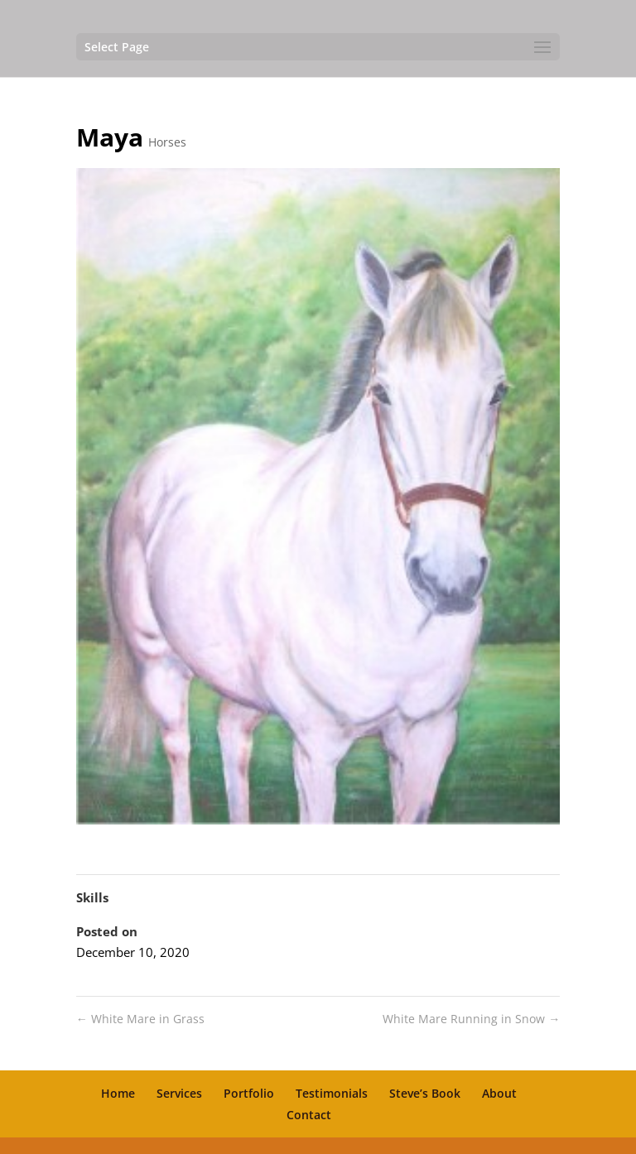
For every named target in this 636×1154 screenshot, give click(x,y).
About (499, 1093)
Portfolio (249, 1093)
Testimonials (332, 1093)
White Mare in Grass (140, 1019)
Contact (309, 1115)
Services (179, 1093)
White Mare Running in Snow (471, 1019)
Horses (167, 142)
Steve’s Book (424, 1093)
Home (118, 1093)
